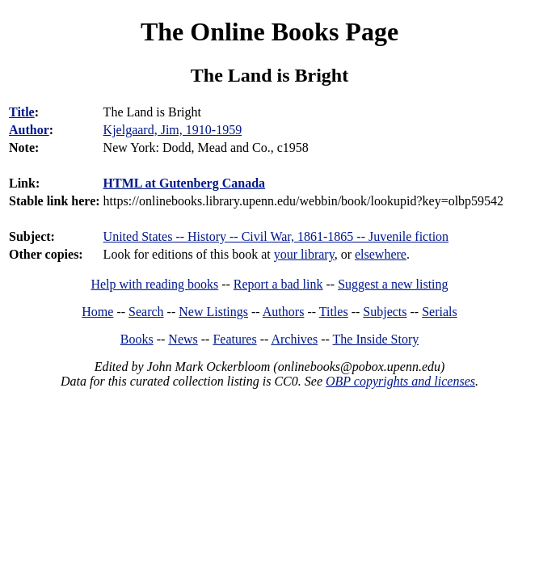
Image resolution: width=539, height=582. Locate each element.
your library (304, 254)
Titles (333, 311)
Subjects (384, 311)
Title (22, 112)
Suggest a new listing (393, 284)
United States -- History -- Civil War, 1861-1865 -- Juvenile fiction (275, 236)
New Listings (213, 311)
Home (97, 311)
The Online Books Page (269, 31)
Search (146, 311)
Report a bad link (278, 284)
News (182, 339)
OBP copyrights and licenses (400, 381)
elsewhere (380, 254)
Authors (284, 311)
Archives (294, 339)
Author (29, 130)
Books (137, 339)
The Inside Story (376, 339)
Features (234, 339)
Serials (439, 311)
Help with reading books (154, 284)
